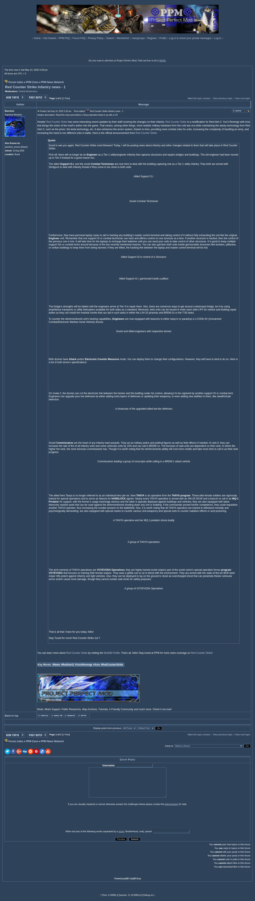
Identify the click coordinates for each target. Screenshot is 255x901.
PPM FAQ (64, 38)
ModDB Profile (112, 652)
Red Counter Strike (56, 121)
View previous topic (222, 98)
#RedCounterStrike (112, 664)
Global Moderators (28, 91)
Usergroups (138, 38)
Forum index (15, 82)
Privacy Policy (96, 38)
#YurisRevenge (83, 664)
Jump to (169, 746)
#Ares (96, 664)
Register (152, 38)
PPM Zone (32, 82)
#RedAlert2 (67, 664)
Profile (163, 38)
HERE (162, 60)
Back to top (11, 715)
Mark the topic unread (199, 98)
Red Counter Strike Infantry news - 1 (35, 87)
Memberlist (123, 38)
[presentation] (36, 817)
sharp (121, 831)
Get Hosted (50, 38)
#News (56, 664)
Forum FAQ (79, 38)
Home (37, 38)
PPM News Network (52, 82)
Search (110, 38)
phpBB (126, 878)
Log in (217, 38)
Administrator (171, 804)
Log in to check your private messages (190, 38)
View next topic (242, 98)
